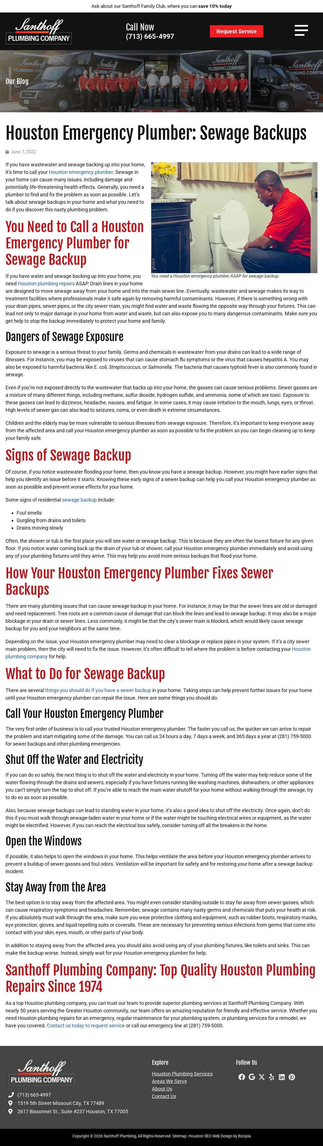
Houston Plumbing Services (182, 1074)
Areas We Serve (169, 1081)
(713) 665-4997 (150, 36)
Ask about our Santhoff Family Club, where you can (161, 6)
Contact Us (164, 1096)
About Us (162, 1089)
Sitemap (179, 1136)
